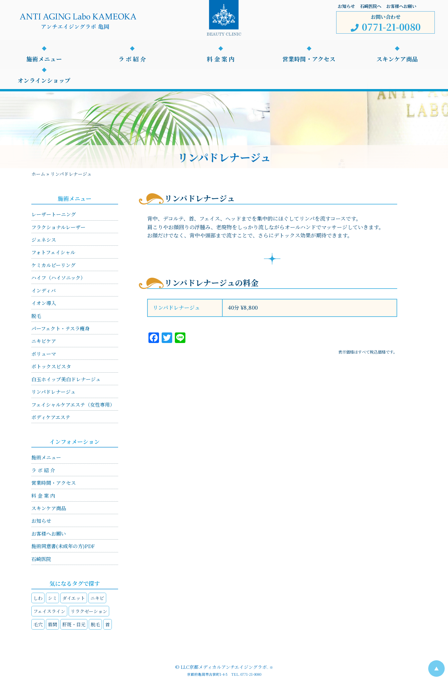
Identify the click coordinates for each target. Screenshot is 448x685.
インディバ (43, 290)
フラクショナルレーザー (58, 227)
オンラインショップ (44, 80)
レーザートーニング (53, 214)
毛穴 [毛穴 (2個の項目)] (38, 624)
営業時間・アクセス (309, 59)
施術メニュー (44, 59)
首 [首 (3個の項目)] (107, 624)
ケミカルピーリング (53, 265)
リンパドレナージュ (53, 391)
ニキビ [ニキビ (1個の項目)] (97, 598)
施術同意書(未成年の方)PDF (63, 546)
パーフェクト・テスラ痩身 (60, 328)
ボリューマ (43, 353)
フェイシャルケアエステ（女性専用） (73, 404)
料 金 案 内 (221, 59)
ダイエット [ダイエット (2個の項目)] (73, 598)
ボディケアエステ (50, 417)
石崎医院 (41, 558)
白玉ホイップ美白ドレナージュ (66, 379)
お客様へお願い (401, 6)
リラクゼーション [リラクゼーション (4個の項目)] (89, 611)
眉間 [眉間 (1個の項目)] (52, 624)
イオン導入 (43, 302)
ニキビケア (43, 340)
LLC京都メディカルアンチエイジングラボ (224, 667)
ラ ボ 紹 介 (132, 59)
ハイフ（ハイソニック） (58, 277)
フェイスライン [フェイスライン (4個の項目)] (49, 611)
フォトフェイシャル (53, 252)
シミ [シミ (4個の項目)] (52, 598)
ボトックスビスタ (51, 366)
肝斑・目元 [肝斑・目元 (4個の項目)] (73, 624)
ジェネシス (43, 239)
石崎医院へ (370, 6)
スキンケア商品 (397, 59)
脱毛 (36, 315)
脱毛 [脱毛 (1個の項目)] (95, 624)
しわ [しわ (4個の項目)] (38, 598)
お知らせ (346, 6)
